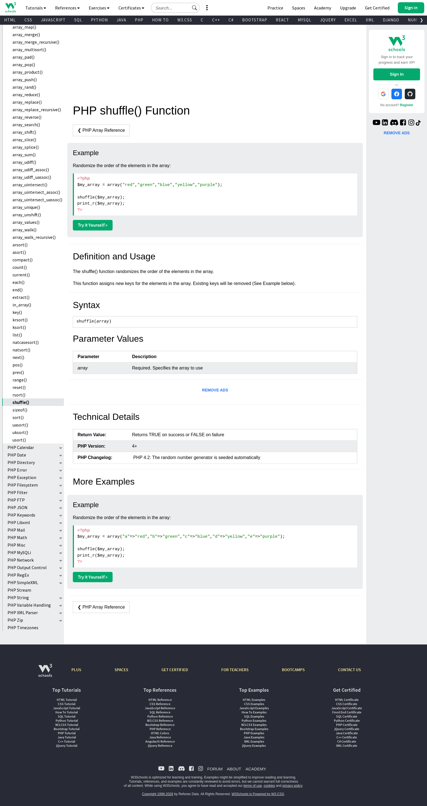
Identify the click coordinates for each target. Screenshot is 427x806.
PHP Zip (15, 620)
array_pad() (23, 57)
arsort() (20, 244)
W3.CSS (184, 20)
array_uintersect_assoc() (36, 192)
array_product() (28, 72)
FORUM (214, 769)
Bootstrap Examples (254, 729)
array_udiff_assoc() (31, 169)
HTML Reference (160, 700)
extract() (21, 297)
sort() (18, 417)
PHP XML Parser (23, 612)
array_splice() (26, 147)
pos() (18, 365)
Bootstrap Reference (160, 725)
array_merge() (26, 34)
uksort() (20, 432)
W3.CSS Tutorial (66, 725)
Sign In (397, 74)
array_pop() (24, 64)
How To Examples (254, 712)
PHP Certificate (347, 725)
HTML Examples (254, 700)
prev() (18, 372)
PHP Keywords (21, 515)
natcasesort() (26, 342)
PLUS (76, 669)
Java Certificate (347, 733)
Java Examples (254, 737)
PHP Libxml (19, 522)
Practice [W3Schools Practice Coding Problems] (275, 8)
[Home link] (10, 7)
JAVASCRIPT (53, 20)
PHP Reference (160, 729)
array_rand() (24, 87)
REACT (282, 20)
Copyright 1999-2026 (157, 794)
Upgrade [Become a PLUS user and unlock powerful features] (348, 8)
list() (17, 335)
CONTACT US (349, 669)
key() (17, 312)
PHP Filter (18, 492)
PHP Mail (16, 530)
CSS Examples (254, 704)
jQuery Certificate (346, 729)
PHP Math (17, 537)
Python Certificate (347, 720)
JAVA (121, 20)
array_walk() (24, 229)
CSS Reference (160, 704)
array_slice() (24, 139)
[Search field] (175, 8)
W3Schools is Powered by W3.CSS (258, 794)
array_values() (26, 222)
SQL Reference (160, 712)
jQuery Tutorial (66, 745)
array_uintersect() (30, 184)
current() (21, 274)
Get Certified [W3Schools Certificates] (377, 8)
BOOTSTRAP (254, 20)
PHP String (18, 597)
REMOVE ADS (215, 390)
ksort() (19, 327)
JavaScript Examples (254, 708)
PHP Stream (19, 590)
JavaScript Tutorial (66, 708)
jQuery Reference (160, 745)
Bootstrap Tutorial (67, 729)
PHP (139, 20)
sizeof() (20, 410)
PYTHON (99, 20)
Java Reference (160, 737)
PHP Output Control (27, 567)
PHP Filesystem (23, 485)
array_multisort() (29, 49)
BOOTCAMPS (293, 669)
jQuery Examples (254, 745)
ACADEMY (255, 769)
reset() (19, 387)
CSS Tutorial (66, 704)
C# (231, 20)
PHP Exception (22, 477)
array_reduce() (26, 94)
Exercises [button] (99, 8)
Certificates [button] (131, 8)
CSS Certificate (346, 704)
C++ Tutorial (66, 741)
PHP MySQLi (19, 552)
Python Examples (254, 720)
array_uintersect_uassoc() (37, 199)
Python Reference (160, 716)
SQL (78, 20)
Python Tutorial (67, 720)
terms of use (253, 786)
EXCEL (350, 20)
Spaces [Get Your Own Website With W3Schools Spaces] (298, 8)
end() (18, 289)
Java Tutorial (67, 737)
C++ (216, 20)
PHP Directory (21, 462)
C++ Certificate (346, 737)
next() (18, 357)
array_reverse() (27, 117)
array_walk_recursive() (34, 237)
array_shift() (24, 132)
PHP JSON (18, 507)
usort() (19, 440)
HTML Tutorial (67, 700)
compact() (23, 259)
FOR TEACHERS (235, 669)
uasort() (20, 425)
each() (18, 282)
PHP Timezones (23, 627)
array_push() (25, 79)
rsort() (19, 395)
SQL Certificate (346, 716)
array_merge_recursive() (36, 42)
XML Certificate (346, 745)
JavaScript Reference (160, 708)
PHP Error (17, 470)
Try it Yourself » (93, 225)
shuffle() (21, 402)
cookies (269, 786)
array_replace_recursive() (37, 109)
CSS (28, 20)
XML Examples (254, 741)
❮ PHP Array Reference (101, 130)
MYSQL (304, 20)
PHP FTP (16, 500)
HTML (10, 20)
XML (370, 20)
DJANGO (391, 20)
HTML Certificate (347, 700)
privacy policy (292, 786)
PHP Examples (254, 733)
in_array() (22, 304)
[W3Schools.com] (45, 673)
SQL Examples (254, 716)
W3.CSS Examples (254, 725)
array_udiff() (24, 162)
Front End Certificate (346, 712)
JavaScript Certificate (346, 708)
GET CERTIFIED (175, 669)
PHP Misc (16, 545)
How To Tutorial (66, 712)
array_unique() (26, 207)
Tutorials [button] (35, 8)
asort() (19, 252)
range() (20, 380)
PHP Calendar (21, 447)
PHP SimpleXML (23, 582)
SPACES (121, 669)
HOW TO (160, 20)
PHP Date (17, 455)
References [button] (67, 8)
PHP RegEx (18, 575)
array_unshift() (27, 214)
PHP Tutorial (67, 733)
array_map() (24, 27)
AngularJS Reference (160, 741)
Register (406, 105)
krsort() (20, 320)
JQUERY (328, 20)
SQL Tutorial (66, 716)
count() (20, 267)
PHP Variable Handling (29, 605)
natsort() (21, 350)
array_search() (26, 124)
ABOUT (234, 769)
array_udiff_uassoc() (32, 177)
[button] (194, 8)
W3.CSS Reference (160, 720)
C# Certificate (346, 741)
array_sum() (24, 154)
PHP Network (21, 560)
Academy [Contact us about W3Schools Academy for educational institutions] (322, 8)
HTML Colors (160, 733)
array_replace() (27, 102)
